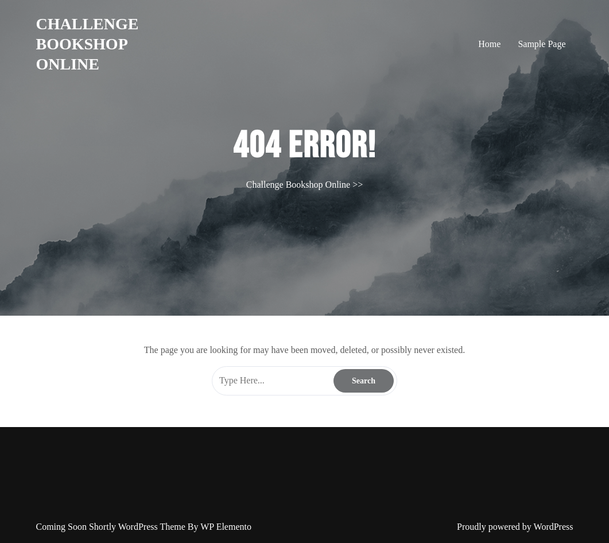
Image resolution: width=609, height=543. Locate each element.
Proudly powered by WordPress (515, 527)
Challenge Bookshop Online (87, 44)
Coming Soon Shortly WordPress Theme (112, 527)
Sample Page (541, 44)
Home (489, 44)
